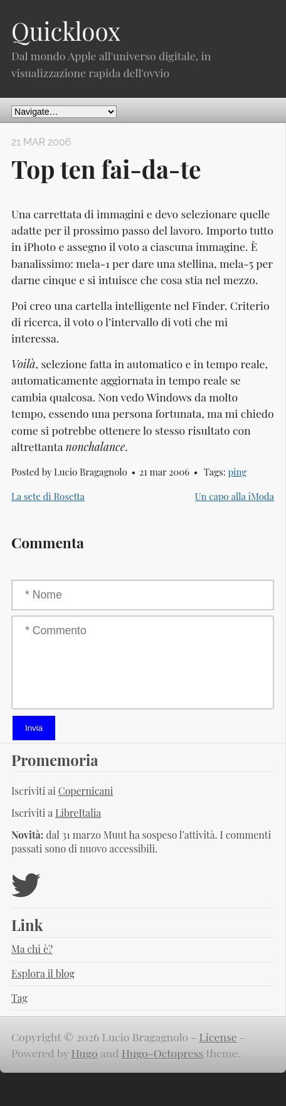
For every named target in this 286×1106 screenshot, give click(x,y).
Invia (34, 728)
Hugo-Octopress (163, 1053)
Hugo (84, 1053)
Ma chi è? (32, 948)
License (218, 1036)
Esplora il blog (43, 973)
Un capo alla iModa (234, 496)
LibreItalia (78, 812)
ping (237, 471)
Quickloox (65, 30)
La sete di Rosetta (48, 496)
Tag (19, 997)
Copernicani (86, 790)
